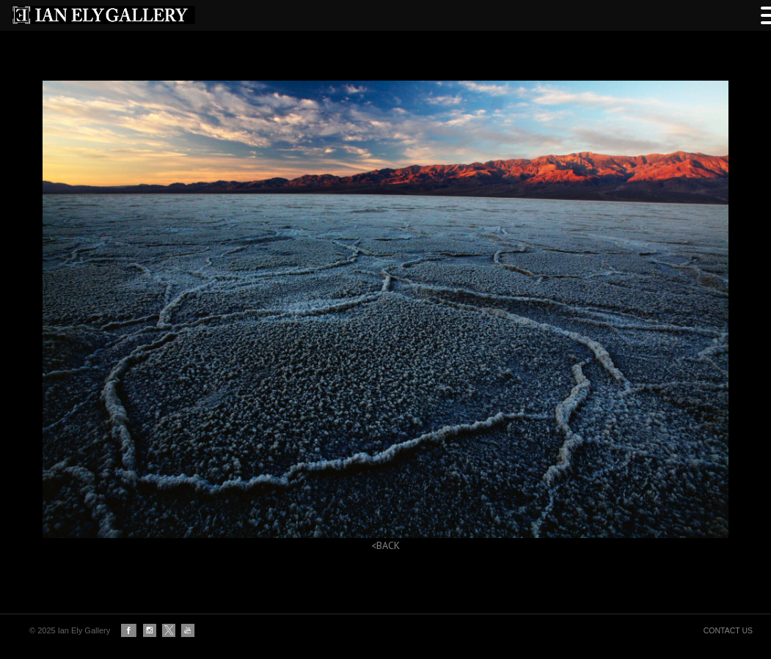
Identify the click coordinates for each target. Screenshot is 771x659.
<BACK (385, 545)
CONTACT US (728, 630)
